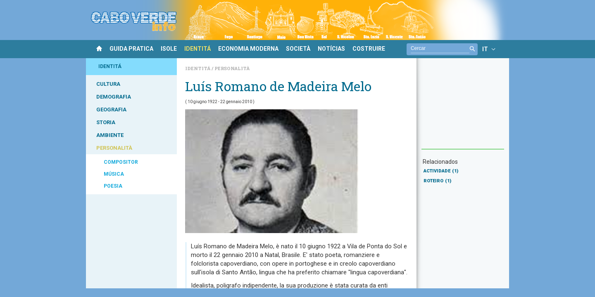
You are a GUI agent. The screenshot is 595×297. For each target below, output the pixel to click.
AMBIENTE (110, 135)
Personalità (232, 68)
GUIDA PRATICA (131, 48)
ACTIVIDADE (441, 171)
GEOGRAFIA (111, 109)
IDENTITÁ (197, 48)
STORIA (105, 122)
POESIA (113, 186)
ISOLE (169, 48)
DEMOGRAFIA (113, 97)
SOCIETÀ (298, 48)
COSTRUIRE (368, 48)
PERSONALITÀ (114, 148)
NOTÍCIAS (331, 48)
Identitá (198, 68)
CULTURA (108, 84)
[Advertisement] (462, 107)
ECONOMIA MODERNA (248, 48)
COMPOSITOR (121, 162)
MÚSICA (114, 174)
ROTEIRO (437, 181)
